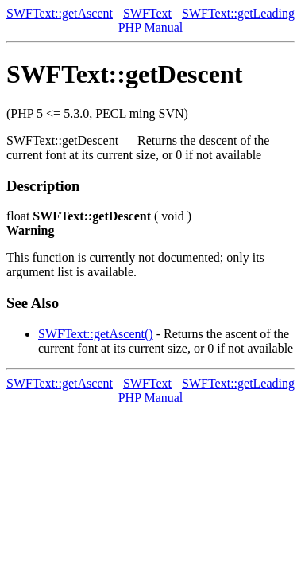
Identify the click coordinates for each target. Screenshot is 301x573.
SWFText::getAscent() (95, 334)
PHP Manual (150, 27)
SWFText (147, 13)
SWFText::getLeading (238, 13)
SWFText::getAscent (59, 13)
